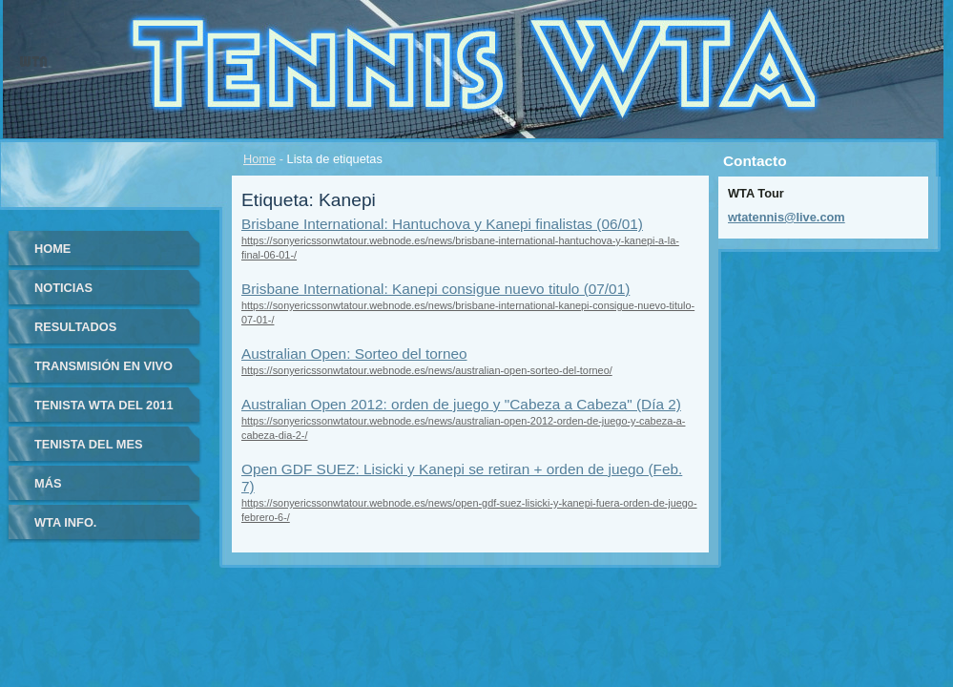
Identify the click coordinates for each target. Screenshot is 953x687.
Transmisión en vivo (103, 366)
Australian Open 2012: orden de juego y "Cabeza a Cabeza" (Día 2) (461, 404)
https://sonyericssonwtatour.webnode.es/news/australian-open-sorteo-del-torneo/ (426, 370)
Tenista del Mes (88, 444)
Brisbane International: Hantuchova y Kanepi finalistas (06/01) (442, 224)
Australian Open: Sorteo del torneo (354, 353)
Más (47, 483)
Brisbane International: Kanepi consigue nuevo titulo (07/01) (435, 289)
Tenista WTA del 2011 (104, 405)
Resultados (75, 327)
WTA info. (65, 522)
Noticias (63, 288)
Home (259, 159)
